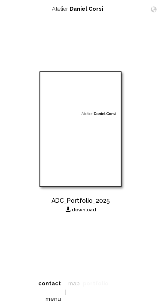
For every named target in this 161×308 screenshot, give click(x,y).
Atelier (80, 9)
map (73, 283)
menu (53, 299)
